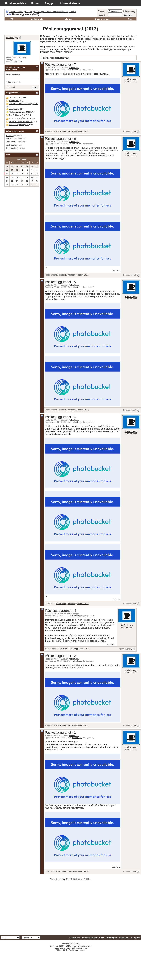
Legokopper (14, 109)
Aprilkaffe (10, 135)
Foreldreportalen (15, 3)
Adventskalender (70, 3)
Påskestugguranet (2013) (78, 131)
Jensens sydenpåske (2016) (21, 121)
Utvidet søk (10, 87)
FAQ (12, 19)
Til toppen (135, 938)
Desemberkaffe (12, 148)
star (20, 145)
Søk (130, 19)
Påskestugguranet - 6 (60, 138)
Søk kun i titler (13, 82)
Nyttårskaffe (11, 145)
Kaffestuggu (74, 68)
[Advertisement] (70, 908)
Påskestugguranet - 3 (60, 610)
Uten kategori (14, 97)
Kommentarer (129, 132)
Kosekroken (61, 131)
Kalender (68, 19)
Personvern (123, 938)
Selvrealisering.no (79, 948)
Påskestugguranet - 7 (60, 64)
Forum (35, 3)
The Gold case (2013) (18, 115)
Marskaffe (10, 139)
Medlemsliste (37, 19)
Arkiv (101, 938)
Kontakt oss (74, 938)
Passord (101, 15)
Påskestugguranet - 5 (60, 282)
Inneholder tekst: (13, 75)
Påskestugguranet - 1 (60, 732)
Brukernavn (102, 11)
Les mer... (116, 270)
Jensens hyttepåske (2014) (20, 118)
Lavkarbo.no (65, 948)
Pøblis (19, 135)
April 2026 (21, 159)
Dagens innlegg (102, 19)
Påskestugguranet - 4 (60, 417)
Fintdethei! (21, 139)
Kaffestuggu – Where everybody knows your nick (55, 12)
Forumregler (111, 938)
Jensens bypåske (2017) (19, 125)
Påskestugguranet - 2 (60, 656)
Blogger (50, 3)
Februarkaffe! (11, 142)
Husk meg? (129, 12)
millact (22, 142)
